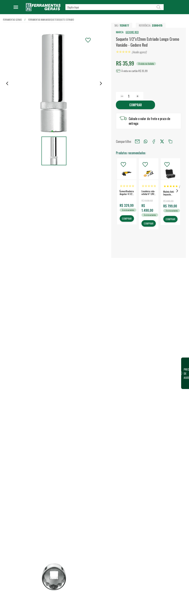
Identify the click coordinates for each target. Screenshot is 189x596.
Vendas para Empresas (125, 586)
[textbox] (114, 7)
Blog (74, 592)
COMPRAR (127, 218)
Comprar (135, 105)
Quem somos (79, 573)
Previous (120, 190)
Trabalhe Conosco (82, 586)
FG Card (156, 585)
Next (177, 190)
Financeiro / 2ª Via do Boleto (168, 579)
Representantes (121, 592)
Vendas (116, 579)
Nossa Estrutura (81, 579)
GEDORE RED (132, 32)
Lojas (115, 573)
